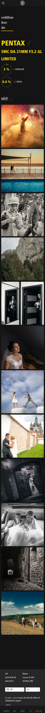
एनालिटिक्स (7, 18)
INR (28, 689)
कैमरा (4, 23)
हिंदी (10, 689)
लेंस (3, 28)
